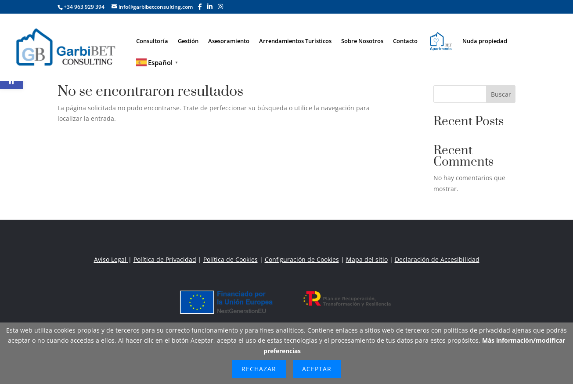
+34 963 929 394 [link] (84, 7)
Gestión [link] (188, 41)
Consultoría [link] (152, 41)
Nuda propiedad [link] (484, 41)
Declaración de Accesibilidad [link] (437, 259)
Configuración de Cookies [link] (302, 259)
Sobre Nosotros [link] (362, 41)
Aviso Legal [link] (111, 259)
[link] (70, 46)
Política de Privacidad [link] (164, 259)
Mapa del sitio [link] (367, 259)
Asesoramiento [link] (228, 41)
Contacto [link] (405, 41)
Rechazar (258, 369)
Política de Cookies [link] (230, 259)
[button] (200, 7)
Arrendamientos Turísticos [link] (295, 41)
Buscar (501, 94)
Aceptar (317, 369)
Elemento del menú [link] (435, 38)
